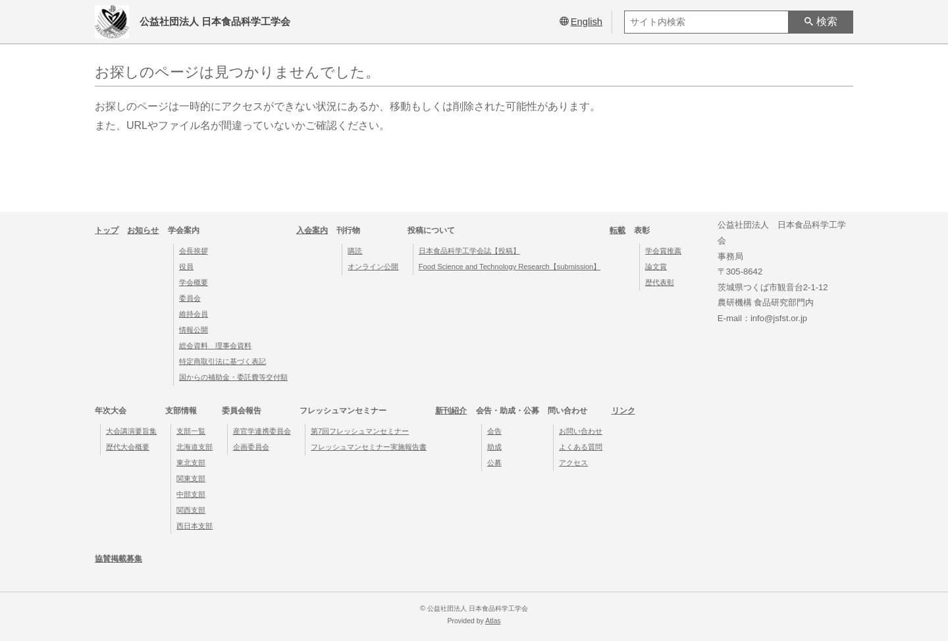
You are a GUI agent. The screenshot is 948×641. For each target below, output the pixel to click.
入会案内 (312, 230)
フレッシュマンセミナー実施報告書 (369, 447)
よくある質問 (580, 447)
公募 (494, 463)
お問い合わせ (580, 431)
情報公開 (193, 330)
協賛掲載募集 (118, 558)
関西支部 (190, 510)
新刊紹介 (451, 410)
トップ (106, 230)
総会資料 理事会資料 (215, 345)
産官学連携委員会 (262, 431)
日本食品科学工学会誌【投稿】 (469, 251)
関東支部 (190, 478)
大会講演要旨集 (131, 431)
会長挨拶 (193, 251)
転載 (617, 230)
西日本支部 (194, 526)
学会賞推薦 (663, 251)
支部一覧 (190, 431)
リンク (623, 410)
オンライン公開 (373, 266)
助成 (494, 447)
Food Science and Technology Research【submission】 (509, 266)
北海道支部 (194, 447)
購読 (355, 251)
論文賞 (656, 266)
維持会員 (193, 314)
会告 (494, 431)
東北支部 (190, 463)
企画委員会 (251, 447)
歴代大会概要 (127, 447)
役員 (186, 266)
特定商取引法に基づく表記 (222, 361)
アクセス (573, 463)
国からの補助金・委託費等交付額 (233, 377)
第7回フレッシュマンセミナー (360, 431)
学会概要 (193, 282)
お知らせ (143, 230)
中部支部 (190, 494)
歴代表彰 (659, 282)
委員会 (190, 298)
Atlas (492, 621)
